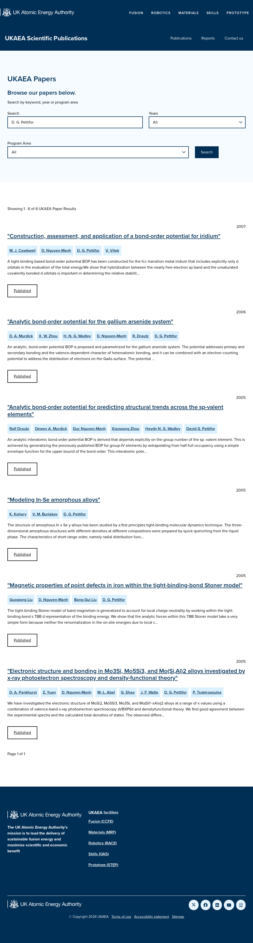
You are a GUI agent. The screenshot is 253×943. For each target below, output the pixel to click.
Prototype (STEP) (103, 865)
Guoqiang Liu (21, 599)
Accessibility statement (151, 916)
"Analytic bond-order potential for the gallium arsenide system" (90, 321)
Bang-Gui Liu (85, 599)
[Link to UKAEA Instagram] (241, 905)
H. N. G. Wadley (77, 336)
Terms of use (121, 916)
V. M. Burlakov (45, 514)
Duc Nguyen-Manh (89, 428)
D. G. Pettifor (88, 250)
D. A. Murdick (21, 336)
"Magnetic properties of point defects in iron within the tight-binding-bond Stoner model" (124, 585)
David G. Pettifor (200, 428)
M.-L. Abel (106, 692)
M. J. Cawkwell (22, 250)
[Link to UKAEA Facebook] (206, 905)
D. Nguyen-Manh (56, 250)
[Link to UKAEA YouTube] (229, 905)
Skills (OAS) (98, 854)
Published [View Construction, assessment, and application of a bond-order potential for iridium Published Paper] (22, 291)
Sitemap (178, 916)
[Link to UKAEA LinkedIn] (217, 905)
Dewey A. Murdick (51, 428)
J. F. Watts (149, 692)
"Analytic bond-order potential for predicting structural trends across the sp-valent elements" (115, 411)
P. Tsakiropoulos (207, 692)
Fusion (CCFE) (100, 821)
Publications (180, 38)
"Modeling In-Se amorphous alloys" (53, 499)
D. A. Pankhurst (23, 692)
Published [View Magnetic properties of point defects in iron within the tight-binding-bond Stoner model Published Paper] (22, 640)
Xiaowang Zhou (125, 428)
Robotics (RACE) (102, 843)
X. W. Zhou (48, 336)
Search (13, 113)
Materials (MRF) (102, 832)
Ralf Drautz (19, 428)
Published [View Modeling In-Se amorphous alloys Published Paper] (22, 554)
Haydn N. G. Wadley (162, 428)
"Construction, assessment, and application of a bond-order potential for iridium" (113, 236)
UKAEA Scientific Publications (46, 38)
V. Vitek (112, 250)
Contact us (234, 38)
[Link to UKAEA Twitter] (194, 905)
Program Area (19, 143)
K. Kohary (17, 514)
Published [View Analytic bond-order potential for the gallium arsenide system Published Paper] (22, 376)
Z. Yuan (49, 692)
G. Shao (128, 692)
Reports (208, 38)
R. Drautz (140, 336)
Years (153, 113)
